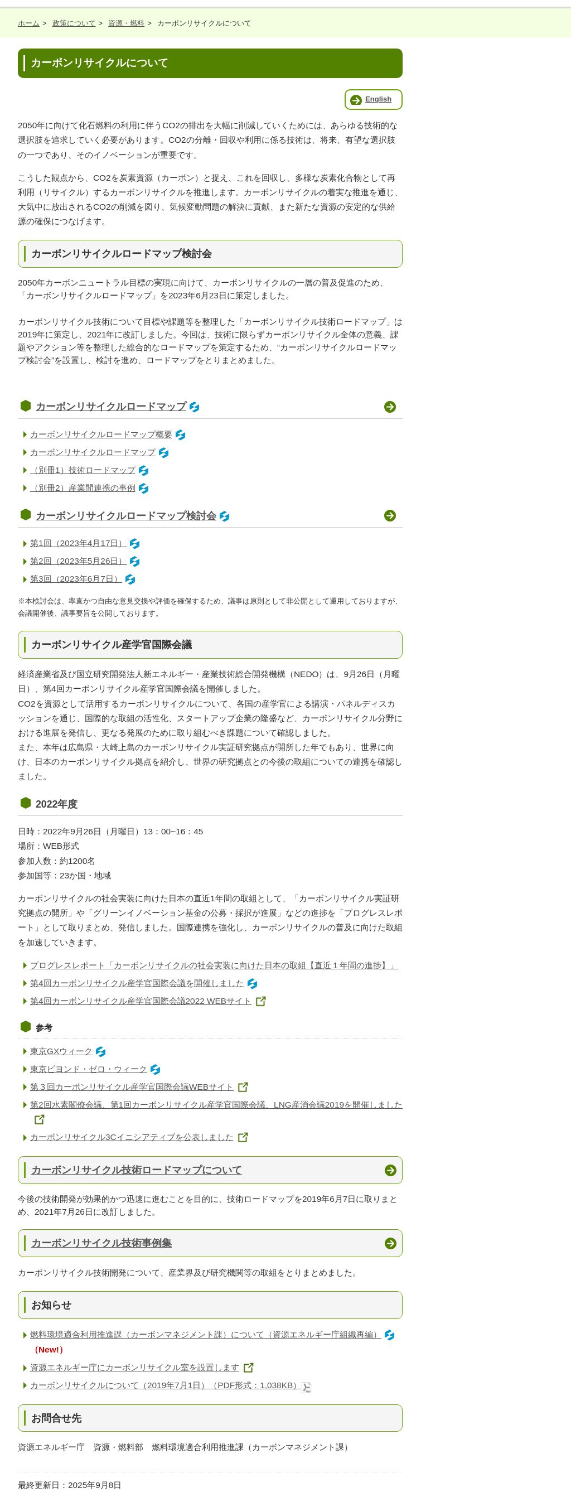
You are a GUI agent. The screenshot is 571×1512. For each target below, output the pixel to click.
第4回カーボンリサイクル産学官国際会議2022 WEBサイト (150, 1001)
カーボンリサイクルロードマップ (119, 407)
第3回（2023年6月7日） (84, 578)
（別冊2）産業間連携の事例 (91, 487)
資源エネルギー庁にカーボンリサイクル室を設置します (144, 1367)
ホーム (29, 23)
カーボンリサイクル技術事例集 (101, 1243)
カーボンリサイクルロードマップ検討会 (134, 516)
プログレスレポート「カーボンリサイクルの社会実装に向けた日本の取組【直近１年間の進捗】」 (214, 965)
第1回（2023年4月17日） (86, 543)
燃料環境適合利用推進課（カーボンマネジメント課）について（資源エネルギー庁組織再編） (214, 1334)
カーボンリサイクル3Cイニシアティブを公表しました (141, 1137)
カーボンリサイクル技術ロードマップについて (136, 1170)
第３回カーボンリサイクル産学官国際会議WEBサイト (141, 1086)
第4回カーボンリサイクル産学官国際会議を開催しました (145, 983)
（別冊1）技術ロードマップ (91, 470)
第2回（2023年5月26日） (86, 561)
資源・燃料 (126, 23)
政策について (74, 23)
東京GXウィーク (69, 1051)
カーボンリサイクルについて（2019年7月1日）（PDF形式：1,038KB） (171, 1385)
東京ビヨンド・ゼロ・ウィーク (97, 1069)
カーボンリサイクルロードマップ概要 (109, 434)
